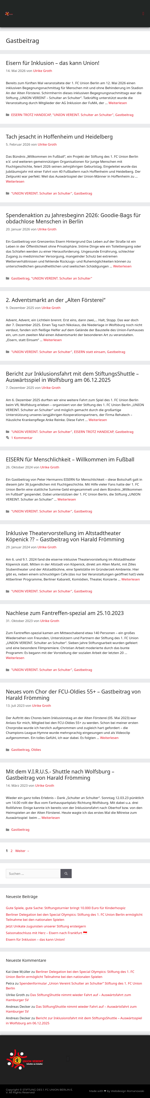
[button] (143, 14)
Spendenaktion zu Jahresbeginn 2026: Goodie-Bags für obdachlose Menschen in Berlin (73, 218)
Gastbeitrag (124, 114)
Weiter (22, 850)
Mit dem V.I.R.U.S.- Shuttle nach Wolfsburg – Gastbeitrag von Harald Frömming (60, 774)
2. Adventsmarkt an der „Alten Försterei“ (55, 299)
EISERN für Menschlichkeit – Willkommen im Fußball (70, 459)
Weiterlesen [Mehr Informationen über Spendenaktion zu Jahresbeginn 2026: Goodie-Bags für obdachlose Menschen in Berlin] (122, 266)
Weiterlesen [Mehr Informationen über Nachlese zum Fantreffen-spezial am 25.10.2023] (15, 658)
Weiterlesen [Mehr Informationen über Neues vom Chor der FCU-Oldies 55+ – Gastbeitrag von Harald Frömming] (109, 737)
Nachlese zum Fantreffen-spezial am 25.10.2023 (65, 613)
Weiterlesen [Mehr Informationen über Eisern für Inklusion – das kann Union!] (118, 103)
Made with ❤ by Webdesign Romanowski (116, 1091)
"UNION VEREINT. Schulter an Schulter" (83, 114)
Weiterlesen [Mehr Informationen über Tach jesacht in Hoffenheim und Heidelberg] (15, 181)
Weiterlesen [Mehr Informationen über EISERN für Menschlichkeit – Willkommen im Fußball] (66, 499)
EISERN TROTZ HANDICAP (31, 114)
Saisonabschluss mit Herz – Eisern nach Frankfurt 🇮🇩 (46, 933)
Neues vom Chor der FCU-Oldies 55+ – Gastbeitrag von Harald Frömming (73, 694)
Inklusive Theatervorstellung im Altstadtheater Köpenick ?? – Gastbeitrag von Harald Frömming (65, 536)
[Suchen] (66, 873)
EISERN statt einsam (89, 351)
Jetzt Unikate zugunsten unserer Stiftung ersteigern (46, 926)
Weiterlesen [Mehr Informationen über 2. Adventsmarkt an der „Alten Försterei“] (52, 340)
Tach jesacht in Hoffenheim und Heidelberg (59, 136)
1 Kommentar (22, 437)
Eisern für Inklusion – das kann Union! (52, 62)
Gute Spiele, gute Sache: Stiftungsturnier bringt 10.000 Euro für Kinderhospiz (65, 908)
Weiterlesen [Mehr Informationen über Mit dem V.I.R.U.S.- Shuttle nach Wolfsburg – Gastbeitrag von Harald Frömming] (50, 817)
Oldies (36, 749)
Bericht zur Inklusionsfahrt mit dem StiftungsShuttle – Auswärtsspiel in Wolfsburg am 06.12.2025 (72, 376)
